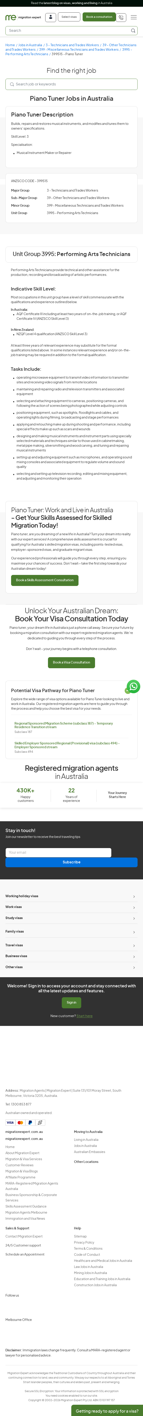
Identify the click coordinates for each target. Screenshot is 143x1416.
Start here (84, 1016)
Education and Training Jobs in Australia (102, 1279)
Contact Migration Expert (24, 1236)
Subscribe (72, 862)
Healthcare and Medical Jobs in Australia (103, 1261)
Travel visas (14, 945)
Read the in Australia (71, 3)
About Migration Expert (22, 1153)
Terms (64, 1361)
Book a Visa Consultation (71, 662)
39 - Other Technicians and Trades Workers (78, 198)
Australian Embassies (89, 1152)
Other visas (14, 967)
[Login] (50, 17)
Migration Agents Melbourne (26, 1212)
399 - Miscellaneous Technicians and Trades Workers (79, 49)
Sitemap (80, 1236)
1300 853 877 (21, 1104)
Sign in (71, 1002)
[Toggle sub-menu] (133, 896)
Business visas (16, 956)
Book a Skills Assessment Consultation (45, 580)
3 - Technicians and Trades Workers (72, 45)
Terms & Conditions (88, 1248)
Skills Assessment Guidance (26, 1206)
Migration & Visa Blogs (21, 1171)
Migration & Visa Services (23, 1159)
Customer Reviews (19, 1165)
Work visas (13, 907)
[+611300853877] (121, 17)
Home (10, 45)
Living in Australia (86, 1139)
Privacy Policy (84, 1242)
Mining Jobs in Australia (90, 1273)
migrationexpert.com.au (24, 1132)
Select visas (69, 17)
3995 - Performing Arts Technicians (72, 213)
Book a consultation (99, 17)
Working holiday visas (21, 896)
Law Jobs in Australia (88, 1267)
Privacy (64, 1353)
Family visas (14, 931)
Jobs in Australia (30, 45)
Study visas (14, 918)
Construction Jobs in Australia (95, 1285)
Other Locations (86, 1162)
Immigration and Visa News (25, 1218)
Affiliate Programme (20, 1177)
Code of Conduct (87, 1254)
